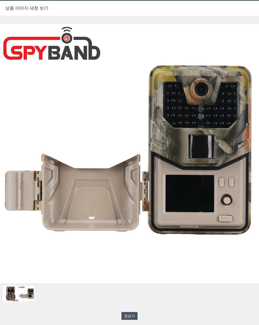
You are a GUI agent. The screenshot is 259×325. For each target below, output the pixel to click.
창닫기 (129, 316)
